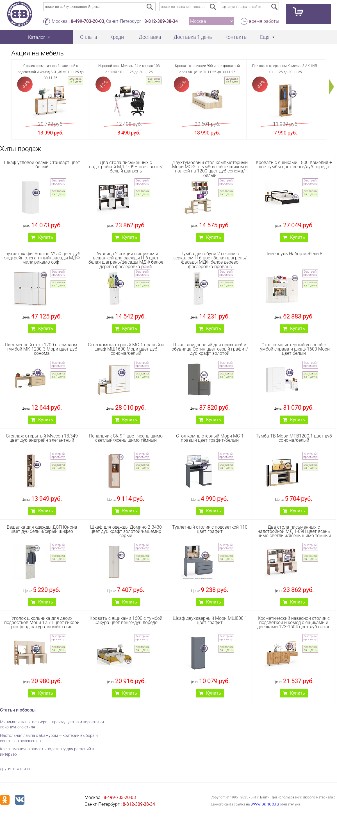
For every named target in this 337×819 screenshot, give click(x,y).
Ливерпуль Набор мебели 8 (293, 253)
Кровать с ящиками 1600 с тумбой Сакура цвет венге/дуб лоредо (126, 620)
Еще (264, 37)
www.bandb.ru (265, 804)
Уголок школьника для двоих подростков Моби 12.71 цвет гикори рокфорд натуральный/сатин (41, 622)
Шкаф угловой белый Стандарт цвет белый (42, 164)
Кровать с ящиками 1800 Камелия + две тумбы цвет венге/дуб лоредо (294, 164)
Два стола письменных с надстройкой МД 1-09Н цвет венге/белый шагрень (126, 167)
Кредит (118, 37)
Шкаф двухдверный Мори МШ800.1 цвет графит (210, 620)
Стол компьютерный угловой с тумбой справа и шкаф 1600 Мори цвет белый (294, 349)
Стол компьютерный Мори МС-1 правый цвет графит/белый (210, 438)
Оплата (88, 37)
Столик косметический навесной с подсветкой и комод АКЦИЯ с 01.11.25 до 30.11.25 (50, 72)
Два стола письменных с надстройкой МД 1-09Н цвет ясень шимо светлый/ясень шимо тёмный (293, 531)
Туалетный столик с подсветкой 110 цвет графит (209, 529)
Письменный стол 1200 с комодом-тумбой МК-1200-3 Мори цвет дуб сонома (42, 349)
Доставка (150, 37)
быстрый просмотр (58, 182)
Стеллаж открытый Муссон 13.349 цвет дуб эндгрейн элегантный (42, 438)
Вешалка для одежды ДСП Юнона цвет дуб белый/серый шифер (42, 529)
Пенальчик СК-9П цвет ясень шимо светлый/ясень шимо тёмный (126, 438)
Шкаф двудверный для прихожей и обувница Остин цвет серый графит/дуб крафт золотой (210, 349)
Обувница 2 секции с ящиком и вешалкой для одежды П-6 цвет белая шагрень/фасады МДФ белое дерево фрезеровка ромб (125, 260)
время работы (264, 21)
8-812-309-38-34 (161, 21)
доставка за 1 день (75, 80)
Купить (45, 237)
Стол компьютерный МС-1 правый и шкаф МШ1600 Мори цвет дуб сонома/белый (126, 349)
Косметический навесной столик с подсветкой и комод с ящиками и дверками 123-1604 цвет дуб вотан (294, 622)
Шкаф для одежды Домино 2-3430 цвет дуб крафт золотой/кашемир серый (126, 531)
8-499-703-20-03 (87, 21)
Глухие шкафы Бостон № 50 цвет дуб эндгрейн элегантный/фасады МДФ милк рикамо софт (41, 258)
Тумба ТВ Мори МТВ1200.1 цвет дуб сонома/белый (294, 438)
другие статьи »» (15, 768)
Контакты (236, 37)
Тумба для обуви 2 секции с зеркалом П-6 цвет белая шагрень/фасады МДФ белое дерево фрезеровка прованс (210, 260)
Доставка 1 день (193, 37)
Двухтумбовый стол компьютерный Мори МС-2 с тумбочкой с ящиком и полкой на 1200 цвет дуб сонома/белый (210, 169)
